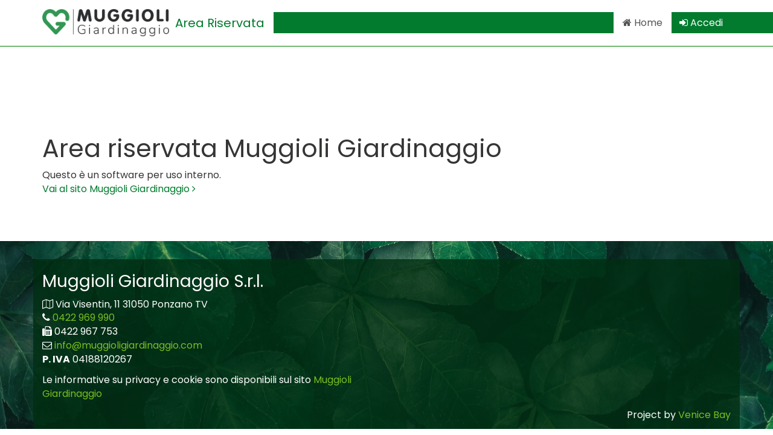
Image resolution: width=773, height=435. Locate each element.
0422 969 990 (84, 317)
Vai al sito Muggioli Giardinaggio (119, 189)
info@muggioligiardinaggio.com (128, 345)
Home (642, 23)
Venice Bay (704, 415)
